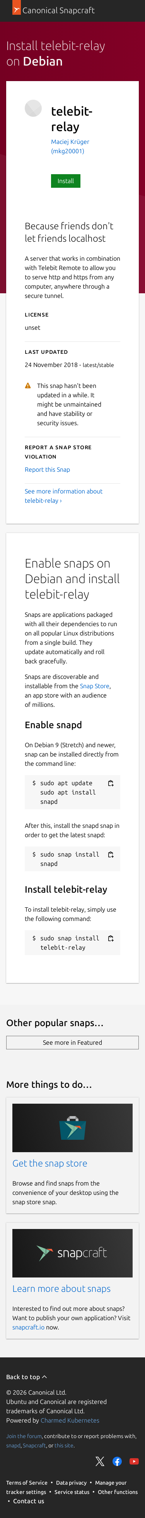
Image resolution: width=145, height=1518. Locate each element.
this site (64, 1445)
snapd (13, 1445)
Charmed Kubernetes (70, 1420)
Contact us (28, 1500)
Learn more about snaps (61, 1288)
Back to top (27, 1376)
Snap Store (94, 685)
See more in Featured (72, 1042)
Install (66, 180)
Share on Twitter (100, 1461)
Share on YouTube (134, 1461)
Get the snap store (49, 1163)
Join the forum (24, 1436)
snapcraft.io (28, 1327)
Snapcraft (34, 1445)
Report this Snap (47, 469)
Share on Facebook (117, 1461)
